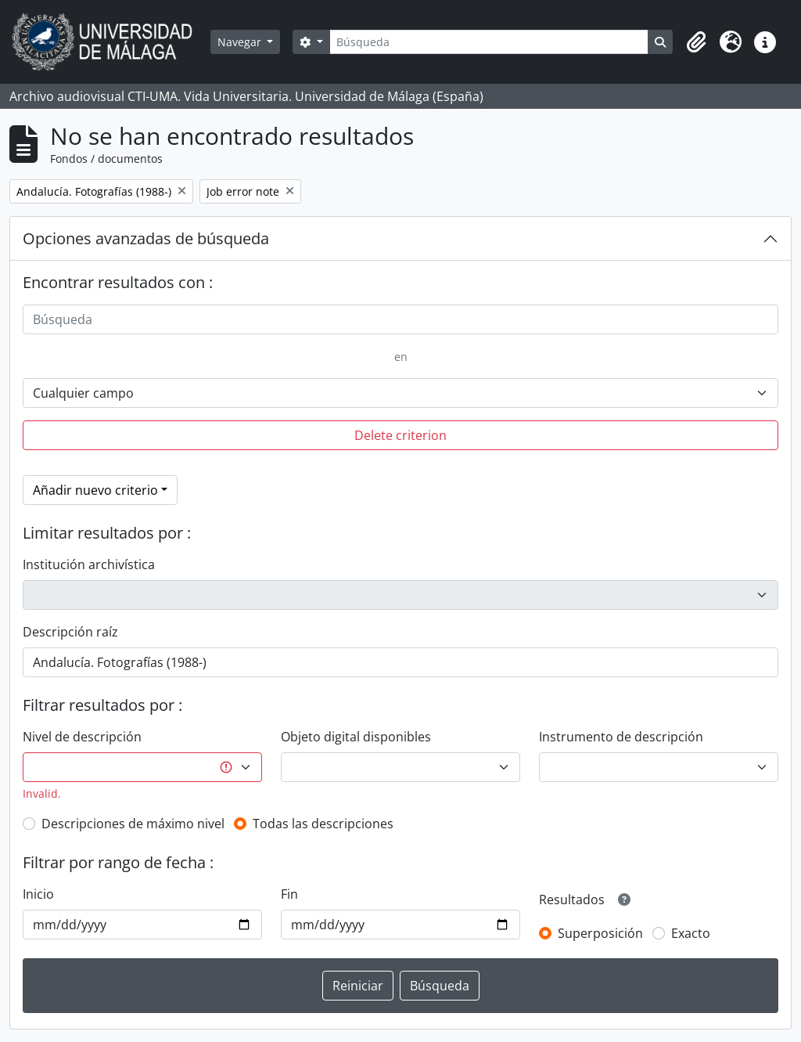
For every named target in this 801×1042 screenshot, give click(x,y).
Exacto (690, 933)
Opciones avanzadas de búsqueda (146, 238)
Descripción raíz (70, 631)
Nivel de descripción (82, 736)
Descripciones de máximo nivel (132, 823)
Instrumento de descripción (621, 736)
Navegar (240, 41)
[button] (696, 42)
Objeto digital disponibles (356, 736)
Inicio (38, 894)
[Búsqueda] (488, 42)
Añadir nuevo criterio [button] (95, 490)
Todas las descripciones (323, 823)
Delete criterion (400, 435)
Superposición (600, 933)
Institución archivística (89, 564)
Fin (289, 894)
